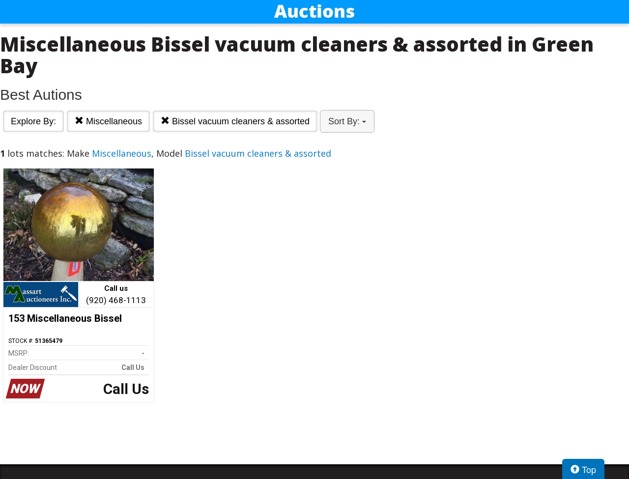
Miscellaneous (108, 121)
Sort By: (347, 121)
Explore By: (33, 121)
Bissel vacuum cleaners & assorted (235, 121)
